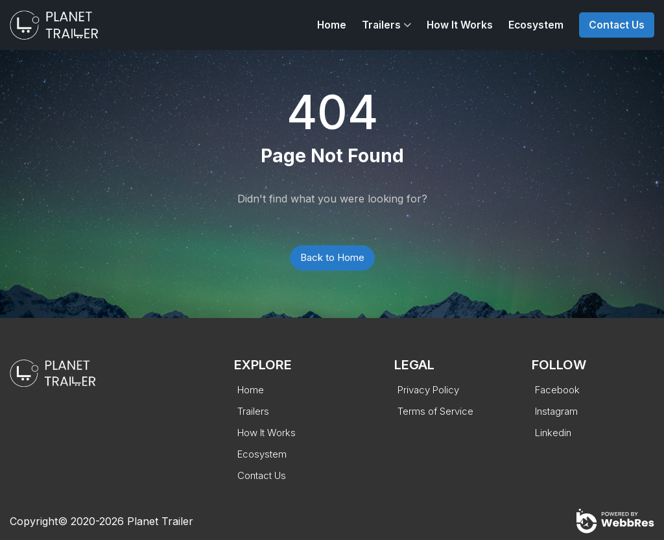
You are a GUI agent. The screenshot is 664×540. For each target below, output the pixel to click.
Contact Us (617, 25)
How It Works (460, 25)
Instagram (556, 411)
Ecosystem (535, 25)
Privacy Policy (428, 390)
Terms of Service (435, 411)
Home (331, 25)
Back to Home (332, 257)
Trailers (381, 25)
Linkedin (553, 432)
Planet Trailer (160, 521)
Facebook (557, 390)
